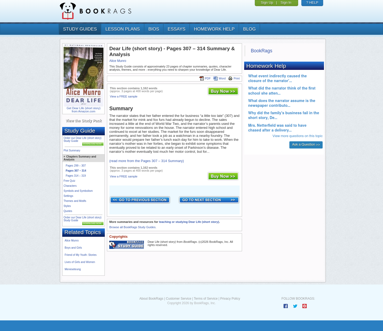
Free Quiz (69, 180)
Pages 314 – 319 (76, 175)
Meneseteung (73, 269)
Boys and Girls (73, 247)
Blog (249, 29)
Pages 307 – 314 (76, 170)
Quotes (68, 211)
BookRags (261, 50)
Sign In (286, 3)
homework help (214, 29)
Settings (68, 195)
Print (234, 78)
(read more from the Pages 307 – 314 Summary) (146, 161)
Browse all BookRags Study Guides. (132, 227)
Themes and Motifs (75, 201)
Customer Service (178, 298)
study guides (80, 29)
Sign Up (267, 3)
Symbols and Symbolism (78, 190)
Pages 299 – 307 (76, 165)
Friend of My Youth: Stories (81, 254)
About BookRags (151, 298)
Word (219, 78)
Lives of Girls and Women (80, 262)
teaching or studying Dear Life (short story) (189, 221)
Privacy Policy (230, 298)
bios (153, 29)
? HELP (312, 3)
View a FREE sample (124, 96)
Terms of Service (206, 298)
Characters (70, 185)
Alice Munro (72, 240)
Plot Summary (72, 150)
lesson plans (122, 29)
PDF (205, 78)
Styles (67, 206)
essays (176, 29)
